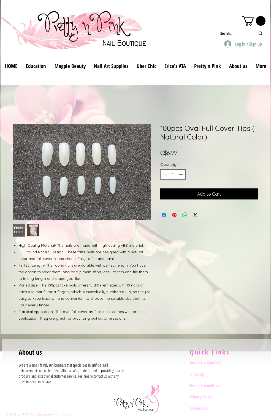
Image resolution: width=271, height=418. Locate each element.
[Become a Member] (209, 363)
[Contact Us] (209, 408)
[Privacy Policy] (209, 397)
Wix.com (67, 414)
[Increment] (181, 174)
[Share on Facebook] (164, 215)
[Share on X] (195, 215)
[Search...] (233, 33)
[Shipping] (209, 374)
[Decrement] (164, 174)
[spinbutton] (173, 174)
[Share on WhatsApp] (184, 215)
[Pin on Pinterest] (174, 215)
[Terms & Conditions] (209, 385)
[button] (253, 21)
